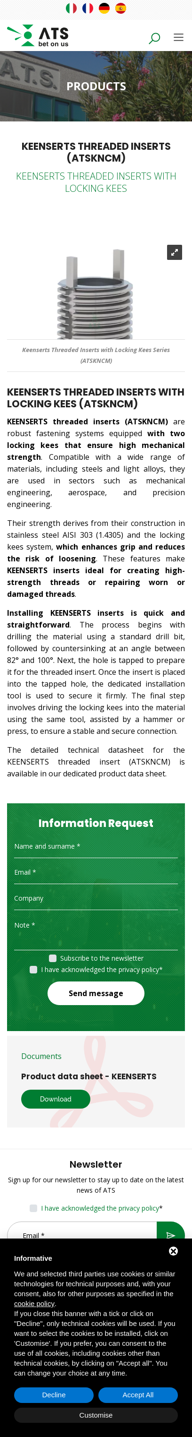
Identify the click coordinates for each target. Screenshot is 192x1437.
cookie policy (34, 1303)
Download (56, 1099)
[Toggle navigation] (178, 37)
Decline (53, 1395)
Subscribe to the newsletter (102, 958)
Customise (96, 1415)
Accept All (138, 1395)
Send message (96, 993)
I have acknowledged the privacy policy (100, 969)
